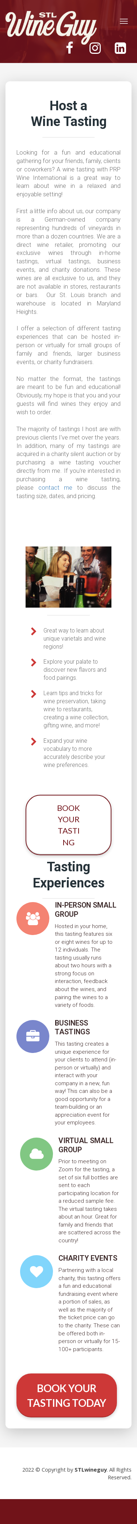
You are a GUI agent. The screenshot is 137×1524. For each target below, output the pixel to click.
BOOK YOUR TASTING (68, 825)
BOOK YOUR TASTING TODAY (66, 1395)
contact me (55, 487)
